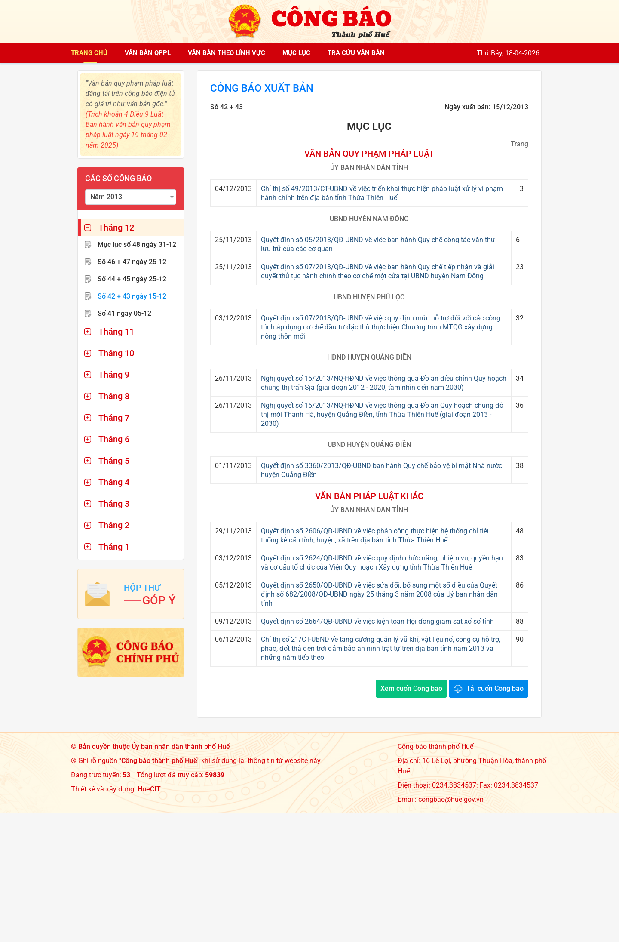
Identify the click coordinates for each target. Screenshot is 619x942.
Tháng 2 (113, 525)
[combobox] (130, 197)
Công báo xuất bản (261, 88)
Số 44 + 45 (132, 279)
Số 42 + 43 (132, 296)
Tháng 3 (113, 504)
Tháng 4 (113, 482)
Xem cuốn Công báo (411, 688)
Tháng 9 (113, 374)
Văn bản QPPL (148, 53)
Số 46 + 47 (132, 262)
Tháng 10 (116, 353)
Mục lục (296, 53)
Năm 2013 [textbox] (106, 197)
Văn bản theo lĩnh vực (226, 53)
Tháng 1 (113, 547)
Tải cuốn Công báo (495, 688)
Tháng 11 (116, 331)
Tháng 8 (113, 396)
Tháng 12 (116, 227)
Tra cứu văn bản (356, 53)
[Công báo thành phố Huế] (309, 21)
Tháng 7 (113, 418)
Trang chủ (89, 53)
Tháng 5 (113, 461)
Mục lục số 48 (137, 244)
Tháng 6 (113, 439)
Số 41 (124, 313)
